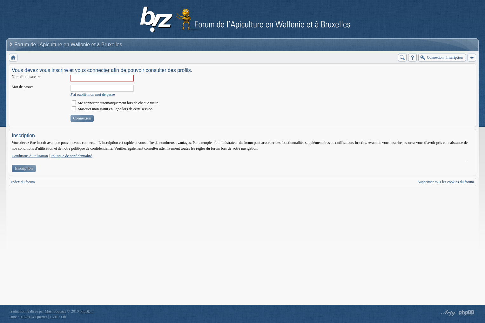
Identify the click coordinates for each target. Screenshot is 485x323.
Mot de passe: (22, 87)
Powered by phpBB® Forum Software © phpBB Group (466, 312)
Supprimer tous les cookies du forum (446, 182)
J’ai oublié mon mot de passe (93, 94)
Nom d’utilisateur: (26, 76)
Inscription (24, 168)
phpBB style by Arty (447, 312)
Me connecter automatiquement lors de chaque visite (115, 103)
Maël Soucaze (55, 311)
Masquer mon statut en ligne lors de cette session (112, 109)
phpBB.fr (87, 311)
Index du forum (23, 182)
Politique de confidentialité (71, 156)
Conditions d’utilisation (30, 156)
